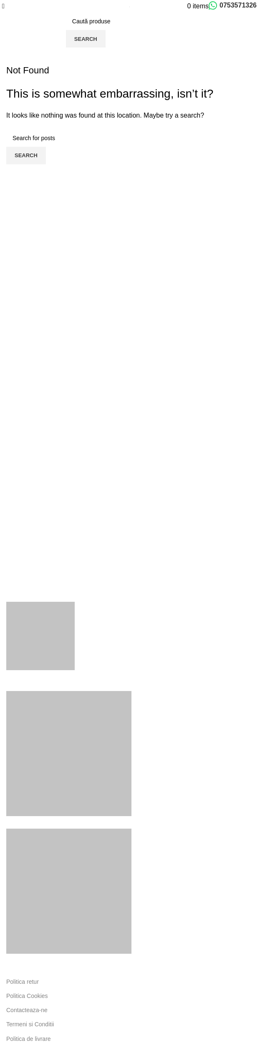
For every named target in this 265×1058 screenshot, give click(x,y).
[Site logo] (129, 6)
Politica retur (22, 981)
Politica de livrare (28, 1038)
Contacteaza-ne (27, 1010)
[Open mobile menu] (3, 6)
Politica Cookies (27, 996)
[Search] (129, 21)
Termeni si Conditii (30, 1024)
